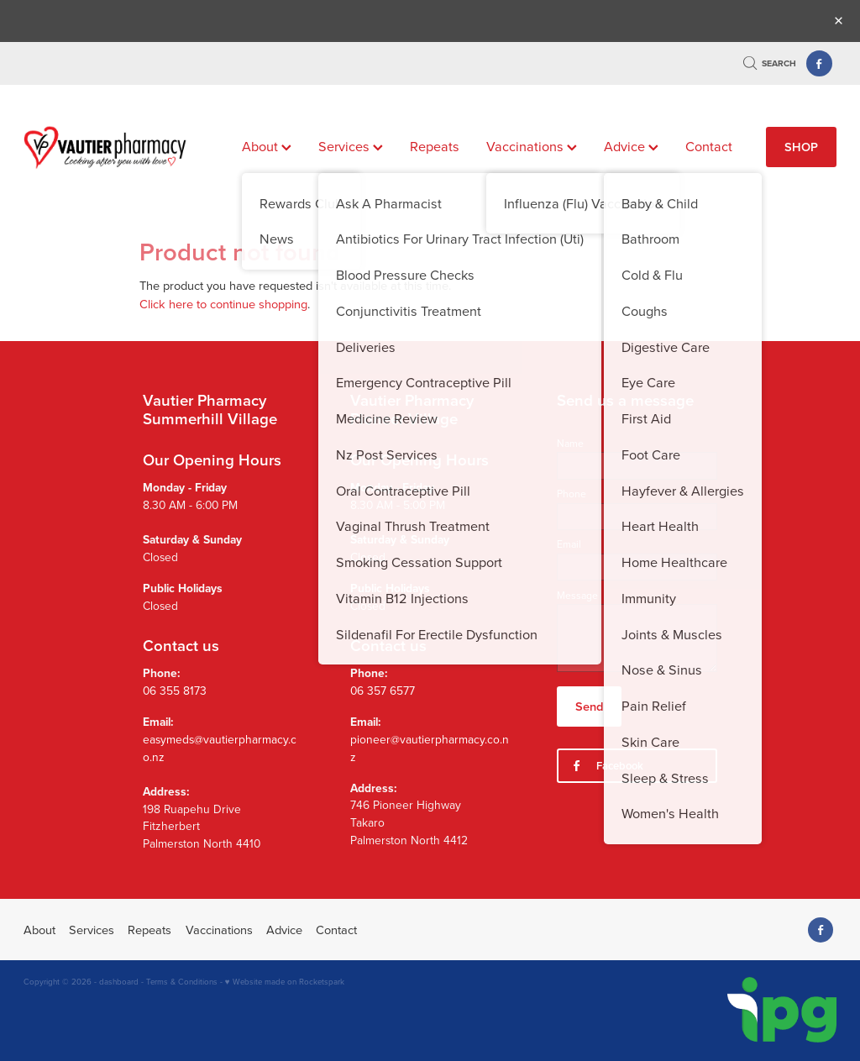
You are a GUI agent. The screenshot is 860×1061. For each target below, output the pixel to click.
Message (577, 596)
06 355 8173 (175, 690)
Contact (708, 145)
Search (770, 63)
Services (350, 145)
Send (589, 706)
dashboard (119, 981)
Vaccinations (531, 145)
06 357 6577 (382, 690)
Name (570, 444)
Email (569, 544)
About (266, 145)
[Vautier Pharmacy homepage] (105, 147)
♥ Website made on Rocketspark (284, 981)
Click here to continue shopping (223, 304)
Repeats (434, 145)
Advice (631, 145)
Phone (571, 494)
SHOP (801, 146)
